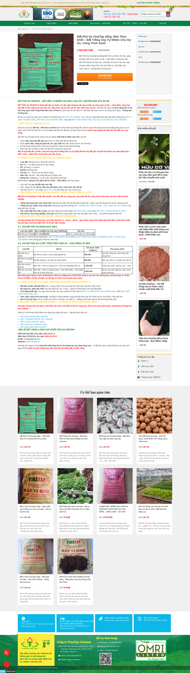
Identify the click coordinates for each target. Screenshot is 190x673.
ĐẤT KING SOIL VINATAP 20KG (50, 120)
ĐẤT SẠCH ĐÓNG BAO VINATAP (34, 316)
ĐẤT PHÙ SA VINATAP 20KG (73, 117)
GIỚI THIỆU (51, 23)
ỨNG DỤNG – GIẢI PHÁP (100, 23)
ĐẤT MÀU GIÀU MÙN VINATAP (33, 327)
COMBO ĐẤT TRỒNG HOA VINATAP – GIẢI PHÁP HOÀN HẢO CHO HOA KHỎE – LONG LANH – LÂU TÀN (114, 509)
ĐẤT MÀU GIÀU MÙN (83, 211)
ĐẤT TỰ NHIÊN (89, 291)
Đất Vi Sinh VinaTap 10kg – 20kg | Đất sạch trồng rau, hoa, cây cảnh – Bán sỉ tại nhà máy (35, 509)
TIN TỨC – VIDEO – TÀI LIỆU (135, 23)
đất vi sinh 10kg (50, 190)
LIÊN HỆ (162, 23)
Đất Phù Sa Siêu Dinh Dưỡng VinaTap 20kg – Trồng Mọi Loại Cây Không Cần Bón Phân (75, 579)
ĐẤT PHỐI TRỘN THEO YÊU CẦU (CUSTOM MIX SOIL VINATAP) (99, 120)
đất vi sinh (34, 190)
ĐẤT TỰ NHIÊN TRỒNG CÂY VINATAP (36, 319)
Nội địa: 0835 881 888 (114, 14)
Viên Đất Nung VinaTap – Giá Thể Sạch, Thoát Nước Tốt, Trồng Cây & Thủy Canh (153, 438)
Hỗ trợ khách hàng (144, 115)
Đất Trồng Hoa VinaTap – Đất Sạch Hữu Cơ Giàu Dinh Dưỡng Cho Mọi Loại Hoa (73, 438)
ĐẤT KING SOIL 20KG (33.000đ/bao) (93, 237)
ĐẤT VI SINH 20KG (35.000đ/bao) (63, 237)
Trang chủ (23, 29)
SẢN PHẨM (73, 23)
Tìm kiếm (164, 14)
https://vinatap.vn (33, 342)
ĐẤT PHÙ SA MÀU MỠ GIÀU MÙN (111, 211)
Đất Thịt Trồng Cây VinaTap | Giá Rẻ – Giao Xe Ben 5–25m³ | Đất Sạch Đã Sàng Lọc (154, 509)
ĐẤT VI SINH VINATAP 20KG (32, 322)
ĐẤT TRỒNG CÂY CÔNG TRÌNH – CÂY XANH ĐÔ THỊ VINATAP (101, 206)
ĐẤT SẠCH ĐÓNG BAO (42, 29)
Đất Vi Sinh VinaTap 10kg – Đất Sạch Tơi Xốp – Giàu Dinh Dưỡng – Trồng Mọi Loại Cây (34, 579)
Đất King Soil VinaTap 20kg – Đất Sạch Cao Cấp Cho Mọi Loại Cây (114, 437)
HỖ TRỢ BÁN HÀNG (146, 108)
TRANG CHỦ (29, 23)
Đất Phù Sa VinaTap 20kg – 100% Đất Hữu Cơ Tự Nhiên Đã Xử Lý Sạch (35, 437)
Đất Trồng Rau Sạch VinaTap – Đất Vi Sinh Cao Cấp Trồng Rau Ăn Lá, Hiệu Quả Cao (74, 509)
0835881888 (150, 104)
